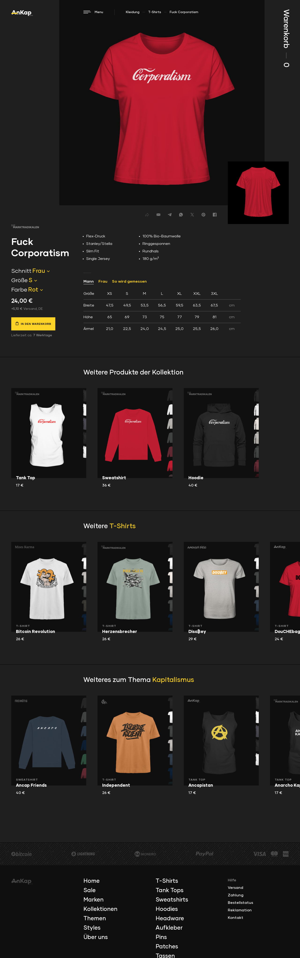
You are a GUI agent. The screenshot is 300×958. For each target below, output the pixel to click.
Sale (89, 890)
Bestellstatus (240, 903)
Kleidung (132, 12)
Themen (94, 918)
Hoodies (167, 909)
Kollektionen (100, 909)
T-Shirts (154, 12)
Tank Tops (170, 890)
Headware (170, 918)
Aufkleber (169, 928)
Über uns (95, 937)
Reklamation (240, 910)
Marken (93, 900)
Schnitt (21, 271)
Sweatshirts (172, 900)
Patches (167, 947)
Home (91, 881)
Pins (161, 937)
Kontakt (235, 918)
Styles (92, 928)
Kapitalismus (173, 680)
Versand (235, 888)
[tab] (162, 311)
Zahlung (236, 895)
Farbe (19, 290)
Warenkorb (286, 38)
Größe (19, 280)
